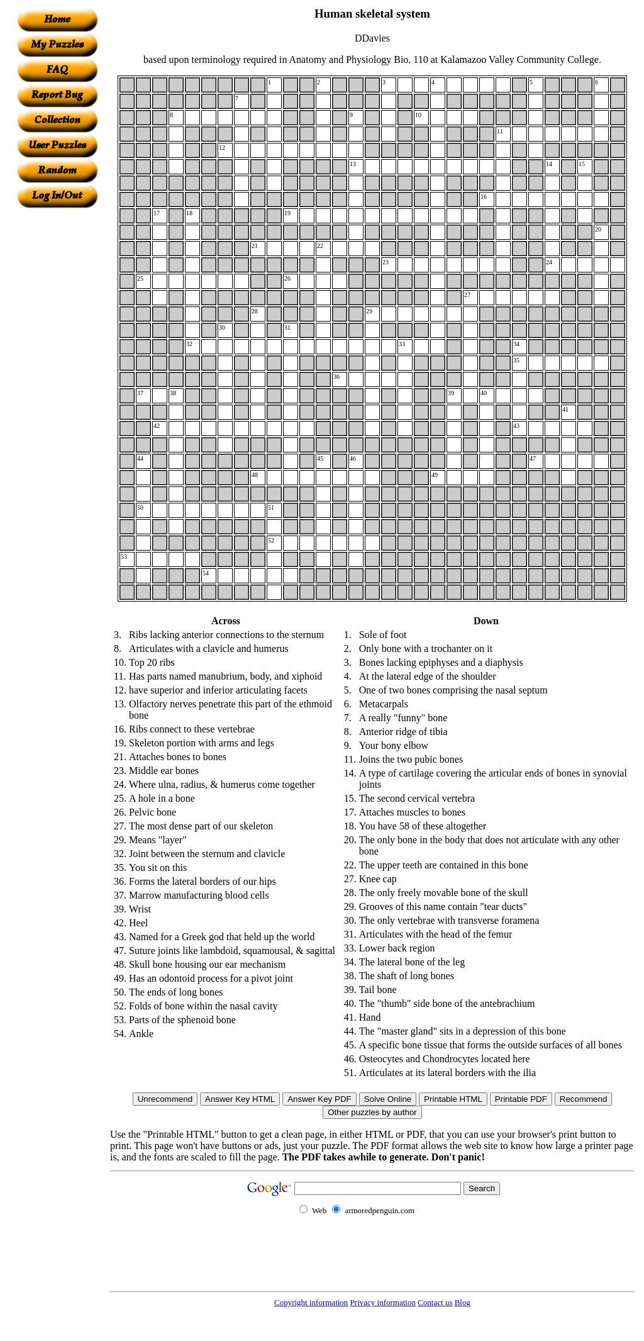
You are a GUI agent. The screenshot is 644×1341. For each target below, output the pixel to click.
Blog (462, 1302)
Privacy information (383, 1302)
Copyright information (311, 1302)
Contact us (435, 1302)
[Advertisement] (57, 397)
